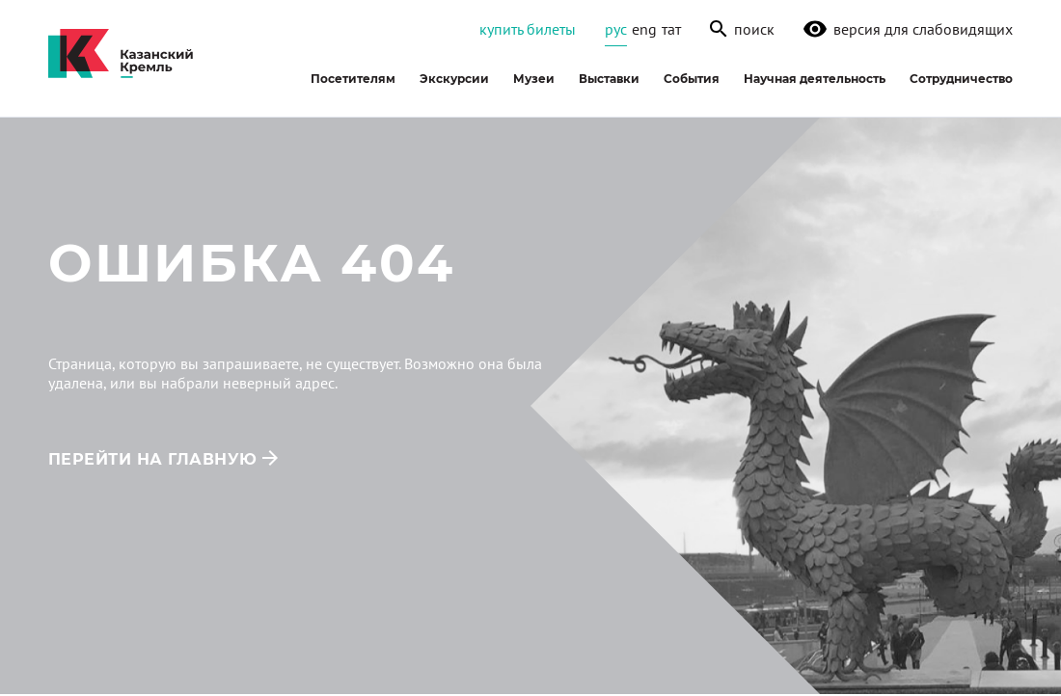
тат (671, 29)
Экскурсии (454, 78)
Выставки (609, 78)
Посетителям (353, 78)
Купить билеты (527, 29)
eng (644, 29)
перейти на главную (153, 459)
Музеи (534, 78)
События (692, 78)
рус (616, 29)
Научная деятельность (814, 78)
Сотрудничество (961, 78)
